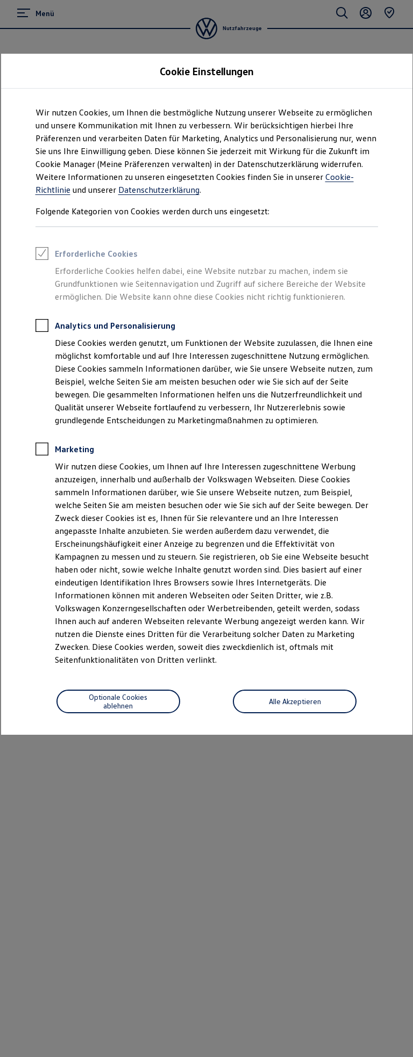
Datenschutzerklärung (159, 189)
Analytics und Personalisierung (105, 327)
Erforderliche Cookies (86, 255)
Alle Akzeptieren (295, 701)
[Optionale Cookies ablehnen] (118, 701)
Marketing (64, 451)
